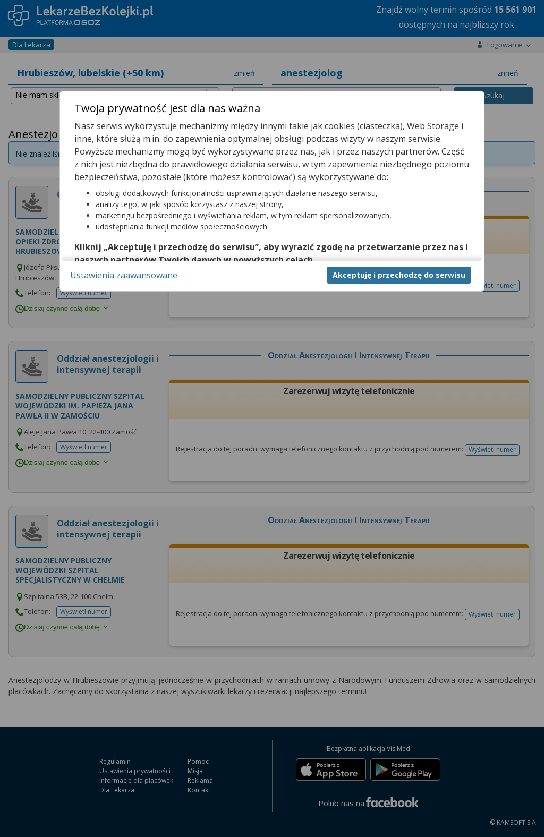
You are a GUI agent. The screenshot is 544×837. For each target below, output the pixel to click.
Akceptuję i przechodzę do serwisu (399, 275)
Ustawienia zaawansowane (123, 275)
